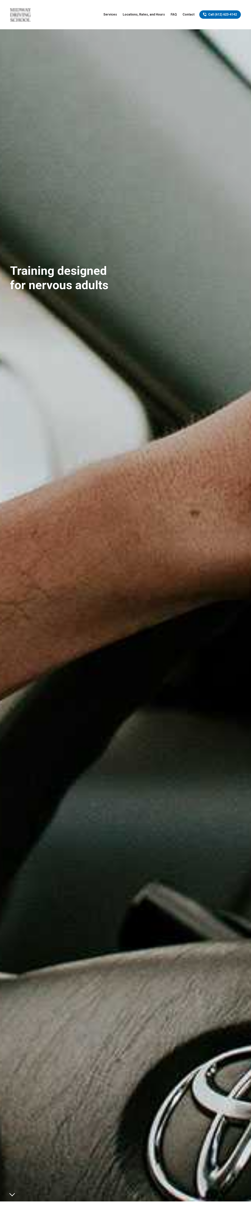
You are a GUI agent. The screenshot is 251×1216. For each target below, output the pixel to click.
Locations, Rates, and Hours (144, 14)
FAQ (174, 14)
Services (110, 14)
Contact (189, 14)
